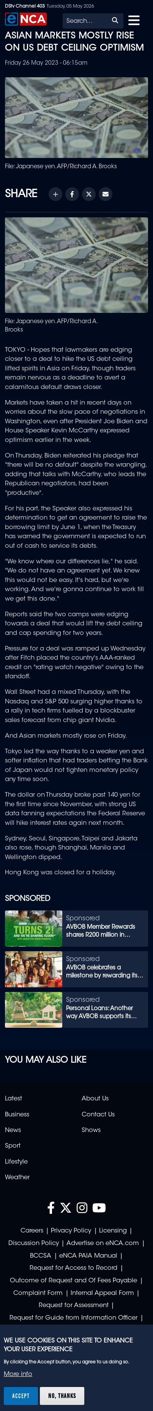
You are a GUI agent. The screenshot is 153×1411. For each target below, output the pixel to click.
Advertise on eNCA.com (102, 1243)
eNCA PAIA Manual (88, 1256)
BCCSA (40, 1256)
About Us (95, 1099)
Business (17, 1115)
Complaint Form (38, 1293)
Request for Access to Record (73, 1268)
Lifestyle (16, 1162)
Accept (21, 1396)
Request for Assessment (74, 1306)
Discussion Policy (33, 1243)
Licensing (113, 1231)
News (13, 1130)
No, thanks (62, 1396)
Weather (17, 1178)
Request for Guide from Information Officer (73, 1318)
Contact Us (98, 1115)
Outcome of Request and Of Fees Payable (73, 1281)
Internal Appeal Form (102, 1293)
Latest (13, 1099)
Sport (13, 1146)
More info (18, 1374)
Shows (91, 1130)
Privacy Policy (71, 1231)
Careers (32, 1231)
